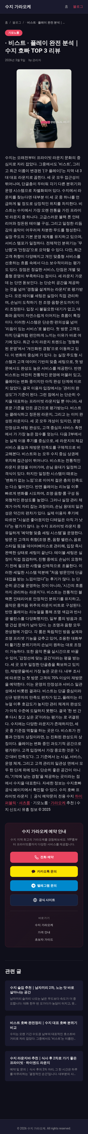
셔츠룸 (24, 803)
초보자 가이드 (44, 939)
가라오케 (58, 803)
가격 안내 (44, 932)
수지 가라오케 (18, 6)
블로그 (78, 7)
